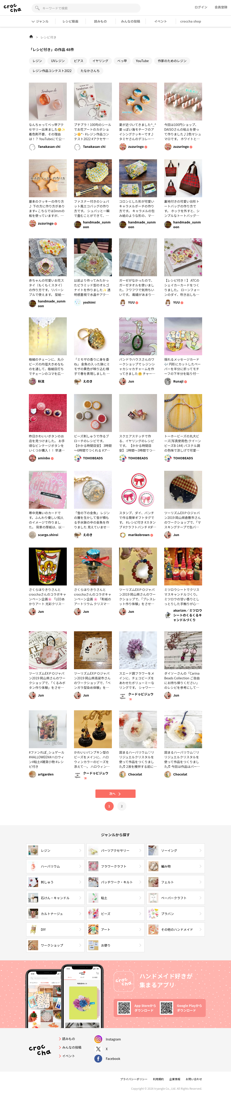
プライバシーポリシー (134, 1079)
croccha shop (190, 21)
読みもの (100, 21)
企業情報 (174, 1079)
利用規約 (158, 1079)
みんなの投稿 (130, 21)
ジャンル (40, 21)
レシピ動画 (70, 21)
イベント (160, 21)
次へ (115, 793)
